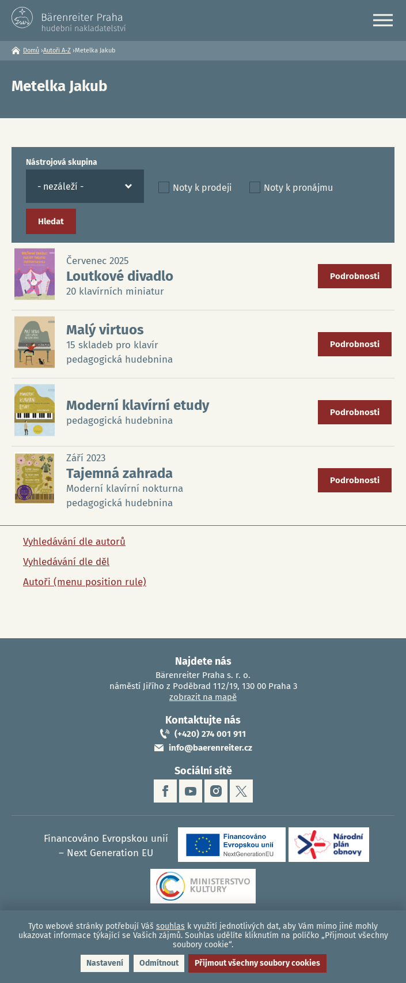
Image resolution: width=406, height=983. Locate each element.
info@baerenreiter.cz (210, 748)
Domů (31, 50)
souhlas (170, 926)
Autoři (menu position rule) (84, 582)
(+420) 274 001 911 (210, 734)
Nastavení (104, 963)
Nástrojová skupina (61, 162)
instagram (215, 791)
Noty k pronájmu (298, 187)
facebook (165, 791)
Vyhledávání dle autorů (74, 542)
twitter (241, 791)
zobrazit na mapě (203, 697)
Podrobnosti (355, 276)
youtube (190, 791)
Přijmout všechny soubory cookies (257, 963)
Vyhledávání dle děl (66, 562)
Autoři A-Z (57, 50)
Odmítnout (159, 963)
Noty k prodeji (202, 187)
